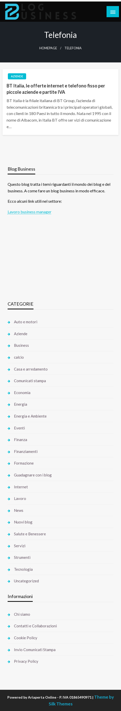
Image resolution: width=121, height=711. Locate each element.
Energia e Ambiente (30, 416)
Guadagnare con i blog (33, 475)
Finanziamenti (26, 451)
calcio (19, 357)
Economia (22, 392)
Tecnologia (23, 569)
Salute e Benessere (30, 534)
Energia (20, 404)
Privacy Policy (26, 661)
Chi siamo (22, 614)
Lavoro (20, 498)
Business (21, 345)
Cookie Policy (25, 637)
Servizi (19, 545)
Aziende (17, 76)
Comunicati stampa (30, 380)
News (18, 510)
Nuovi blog (23, 522)
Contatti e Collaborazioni (35, 626)
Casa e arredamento (31, 369)
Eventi (19, 428)
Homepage (48, 48)
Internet (21, 487)
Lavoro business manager (29, 211)
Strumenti (22, 557)
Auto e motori (25, 321)
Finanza (20, 439)
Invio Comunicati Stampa (35, 649)
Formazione (24, 463)
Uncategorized (26, 581)
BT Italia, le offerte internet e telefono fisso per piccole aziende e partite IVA (56, 89)
